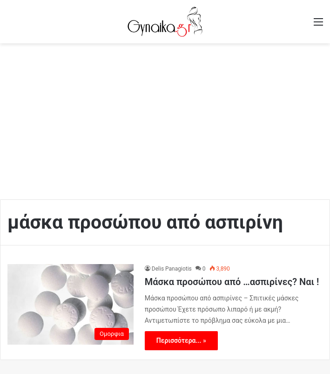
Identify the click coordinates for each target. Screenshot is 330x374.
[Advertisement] (165, 118)
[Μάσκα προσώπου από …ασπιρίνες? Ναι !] (70, 304)
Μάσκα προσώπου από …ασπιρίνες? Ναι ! (232, 281)
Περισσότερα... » (181, 340)
